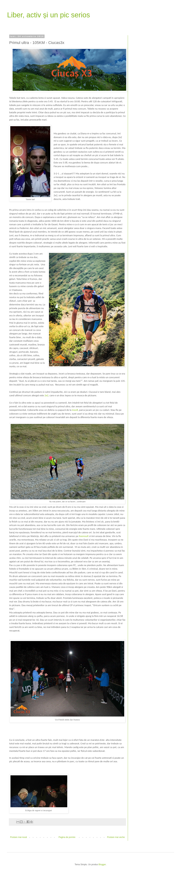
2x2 (46, 395)
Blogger (102, 864)
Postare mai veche (116, 837)
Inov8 (75, 410)
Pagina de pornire (67, 837)
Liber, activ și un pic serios (48, 15)
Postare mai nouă (18, 837)
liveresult (84, 536)
